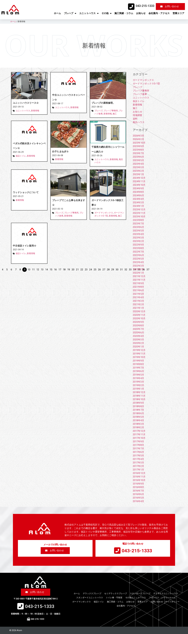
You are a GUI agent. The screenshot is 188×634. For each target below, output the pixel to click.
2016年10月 (139, 480)
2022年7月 (138, 251)
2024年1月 (138, 206)
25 (95, 269)
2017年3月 (138, 462)
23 (86, 269)
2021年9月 (138, 283)
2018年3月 (138, 424)
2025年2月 (138, 170)
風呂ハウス (139, 122)
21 (77, 269)
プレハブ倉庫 (140, 94)
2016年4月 (138, 501)
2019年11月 (139, 353)
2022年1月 (138, 272)
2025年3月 (138, 167)
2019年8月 (138, 364)
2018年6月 (138, 413)
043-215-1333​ (145, 6)
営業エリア (178, 13)
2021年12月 (139, 276)
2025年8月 (138, 149)
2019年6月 (138, 371)
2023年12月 (139, 209)
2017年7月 (138, 448)
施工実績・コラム (123, 13)
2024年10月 (139, 185)
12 (37, 269)
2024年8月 (138, 192)
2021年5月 (138, 293)
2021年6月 (138, 290)
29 (112, 269)
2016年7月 (138, 490)
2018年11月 (139, 395)
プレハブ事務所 (111, 110)
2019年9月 (138, 360)
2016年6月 (138, 494)
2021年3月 (138, 300)
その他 (106, 13)
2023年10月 (139, 216)
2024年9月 (138, 188)
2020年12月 (139, 311)
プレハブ (70, 13)
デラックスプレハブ (92, 593)
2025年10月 (139, 142)
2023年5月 (138, 230)
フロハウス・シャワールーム (162, 597)
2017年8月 (138, 445)
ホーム (57, 13)
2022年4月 (138, 262)
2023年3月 (138, 237)
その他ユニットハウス (135, 597)
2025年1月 (138, 174)
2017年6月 (138, 452)
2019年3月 (138, 381)
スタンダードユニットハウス (89, 597)
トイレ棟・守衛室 (114, 597)
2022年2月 (138, 269)
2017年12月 (139, 431)
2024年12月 (139, 177)
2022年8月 (138, 248)
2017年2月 (138, 466)
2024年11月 (139, 181)
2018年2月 (138, 427)
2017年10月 (139, 438)
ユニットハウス (89, 13)
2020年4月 (138, 336)
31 (121, 269)
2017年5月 (138, 455)
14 (46, 269)
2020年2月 (138, 343)
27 (104, 269)
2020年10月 (139, 318)
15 (51, 269)
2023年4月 (138, 234)
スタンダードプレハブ (140, 593)
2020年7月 (138, 329)
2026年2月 (138, 139)
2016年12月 (139, 473)
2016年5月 (138, 497)
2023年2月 (138, 241)
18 (64, 269)
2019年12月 (139, 350)
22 (81, 269)
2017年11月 (139, 434)
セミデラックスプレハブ (115, 593)
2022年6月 (138, 255)
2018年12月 (139, 392)
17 (59, 269)
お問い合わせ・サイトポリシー (165, 601)
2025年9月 (138, 146)
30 (117, 269)
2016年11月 (139, 476)
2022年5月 (138, 258)
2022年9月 (138, 244)
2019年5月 (138, 374)
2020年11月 (139, 315)
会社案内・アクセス (159, 13)
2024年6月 (138, 195)
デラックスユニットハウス (165, 593)
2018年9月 (138, 402)
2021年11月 (139, 279)
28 (108, 269)
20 (73, 269)
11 (33, 269)
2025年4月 (138, 163)
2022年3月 (138, 265)
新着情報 (35, 110)
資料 (135, 118)
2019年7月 (138, 367)
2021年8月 (138, 286)
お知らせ (141, 13)
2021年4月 (138, 297)
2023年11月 (139, 213)
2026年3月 (138, 135)
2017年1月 (138, 469)
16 (55, 269)
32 (126, 269)
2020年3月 (138, 339)
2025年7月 (138, 153)
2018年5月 (138, 416)
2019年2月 (138, 385)
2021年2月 (138, 304)
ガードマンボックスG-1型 (146, 83)
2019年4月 (138, 378)
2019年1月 (138, 388)
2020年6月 (138, 332)
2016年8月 (138, 487)
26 (99, 269)
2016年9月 (138, 483)
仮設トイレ (21, 156)
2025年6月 (138, 156)
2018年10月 (139, 399)
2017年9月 (138, 441)
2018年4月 (138, 420)
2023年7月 (138, 223)
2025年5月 (138, 160)
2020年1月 (138, 346)
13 (42, 269)
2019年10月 (139, 357)
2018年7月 (138, 409)
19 (68, 269)
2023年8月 (138, 220)
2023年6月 (138, 227)
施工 (115, 113)
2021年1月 (138, 308)
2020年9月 (138, 322)
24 (90, 269)
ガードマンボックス (103, 212)
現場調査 (137, 115)
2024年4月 (138, 199)
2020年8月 (138, 325)
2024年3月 (138, 202)
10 (29, 269)
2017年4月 (138, 459)
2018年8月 (138, 406)
